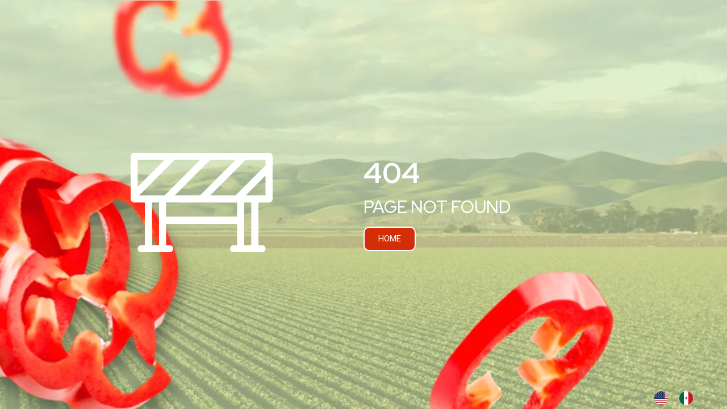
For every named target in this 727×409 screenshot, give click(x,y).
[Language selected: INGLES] (679, 398)
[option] (689, 398)
